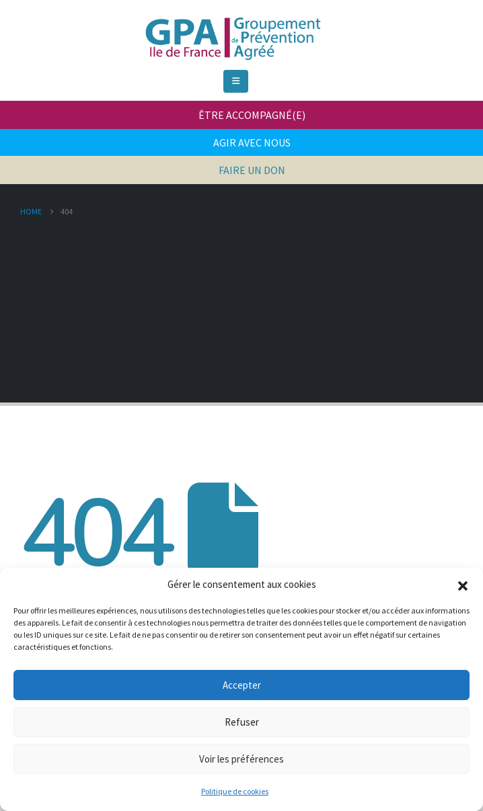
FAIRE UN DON (252, 170)
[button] (463, 584)
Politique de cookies (234, 791)
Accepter (242, 685)
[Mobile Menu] (235, 81)
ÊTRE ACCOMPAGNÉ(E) (251, 115)
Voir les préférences (241, 759)
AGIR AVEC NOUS (252, 142)
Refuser (242, 722)
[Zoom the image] (231, 16)
